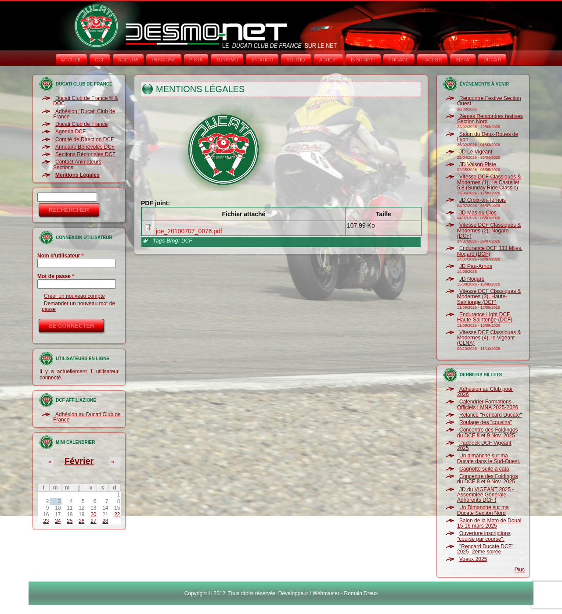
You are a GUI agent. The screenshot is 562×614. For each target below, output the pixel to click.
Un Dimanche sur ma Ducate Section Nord (483, 510)
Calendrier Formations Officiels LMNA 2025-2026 (487, 404)
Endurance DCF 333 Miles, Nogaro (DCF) (489, 251)
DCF (100, 59)
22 (117, 514)
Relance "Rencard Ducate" (490, 415)
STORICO (262, 59)
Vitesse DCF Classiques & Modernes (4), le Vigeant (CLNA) (489, 337)
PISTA (196, 59)
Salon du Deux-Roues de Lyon (487, 137)
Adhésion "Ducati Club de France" (84, 114)
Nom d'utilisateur (60, 256)
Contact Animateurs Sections (77, 164)
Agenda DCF (70, 132)
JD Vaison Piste (477, 164)
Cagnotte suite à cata (484, 469)
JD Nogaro (471, 279)
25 (69, 521)
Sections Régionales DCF (85, 154)
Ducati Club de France (81, 124)
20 (93, 514)
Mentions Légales (77, 175)
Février (79, 461)
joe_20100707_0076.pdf (189, 231)
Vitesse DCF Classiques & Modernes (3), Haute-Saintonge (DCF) (489, 296)
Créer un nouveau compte (74, 296)
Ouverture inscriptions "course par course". (484, 536)
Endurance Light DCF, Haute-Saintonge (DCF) (484, 317)
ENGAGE (399, 59)
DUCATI (492, 59)
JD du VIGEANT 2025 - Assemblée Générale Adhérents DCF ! (485, 494)
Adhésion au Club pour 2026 (485, 391)
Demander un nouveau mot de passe (78, 306)
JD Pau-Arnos (475, 266)
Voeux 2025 (473, 559)
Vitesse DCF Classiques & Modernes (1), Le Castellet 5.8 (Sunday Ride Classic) (489, 182)
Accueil (71, 59)
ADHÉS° (328, 59)
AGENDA (128, 59)
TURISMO (227, 59)
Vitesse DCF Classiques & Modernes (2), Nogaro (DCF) (489, 230)
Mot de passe (55, 276)
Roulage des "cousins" (485, 422)
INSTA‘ (462, 59)
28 (105, 521)
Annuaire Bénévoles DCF (85, 147)
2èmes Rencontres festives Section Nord (490, 119)
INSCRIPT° (363, 59)
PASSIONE (163, 59)
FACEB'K (432, 59)
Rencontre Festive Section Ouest (489, 101)
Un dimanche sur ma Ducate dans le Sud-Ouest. (488, 458)
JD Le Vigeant (475, 152)
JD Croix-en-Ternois (482, 200)
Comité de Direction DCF (84, 139)
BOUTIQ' (296, 59)
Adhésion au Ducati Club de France (87, 417)
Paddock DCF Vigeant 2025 (484, 445)
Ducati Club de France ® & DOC (85, 101)
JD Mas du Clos (478, 213)
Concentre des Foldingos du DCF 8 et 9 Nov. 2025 (487, 432)
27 (93, 521)
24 (58, 521)
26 (81, 521)
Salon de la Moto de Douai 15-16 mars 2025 (489, 523)
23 (46, 521)
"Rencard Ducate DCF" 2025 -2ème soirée (485, 549)
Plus (520, 570)
